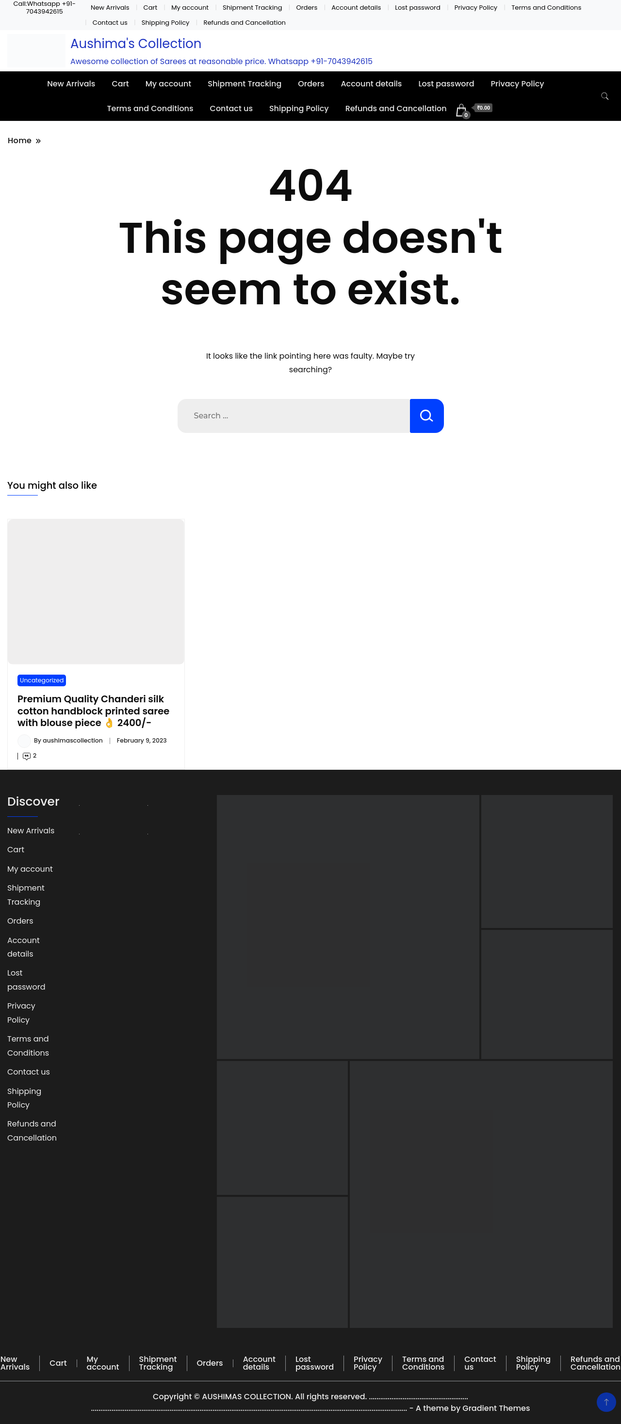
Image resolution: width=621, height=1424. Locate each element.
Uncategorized (42, 680)
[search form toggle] (605, 96)
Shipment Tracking (252, 7)
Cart (151, 7)
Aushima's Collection (135, 43)
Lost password (417, 7)
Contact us (110, 22)
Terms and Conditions (546, 7)
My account (190, 7)
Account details (356, 7)
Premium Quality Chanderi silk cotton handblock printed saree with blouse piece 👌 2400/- (93, 711)
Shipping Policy (166, 22)
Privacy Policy (476, 7)
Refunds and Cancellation (244, 22)
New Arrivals (110, 7)
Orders (306, 7)
